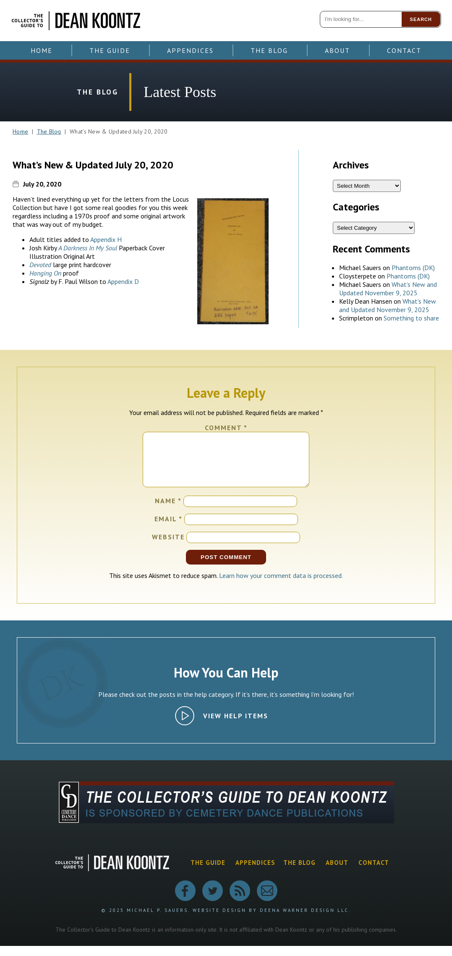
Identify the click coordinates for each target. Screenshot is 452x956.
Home (41, 50)
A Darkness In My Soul (88, 248)
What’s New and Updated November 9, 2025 (388, 288)
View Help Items (235, 726)
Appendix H (106, 239)
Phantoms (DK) (413, 267)
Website (168, 547)
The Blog (269, 50)
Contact (404, 50)
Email (168, 529)
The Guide (109, 50)
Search (421, 19)
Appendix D (123, 281)
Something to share (411, 318)
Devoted (40, 264)
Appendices (190, 50)
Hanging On (45, 273)
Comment (226, 427)
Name (168, 511)
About (337, 50)
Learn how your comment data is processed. (281, 585)
